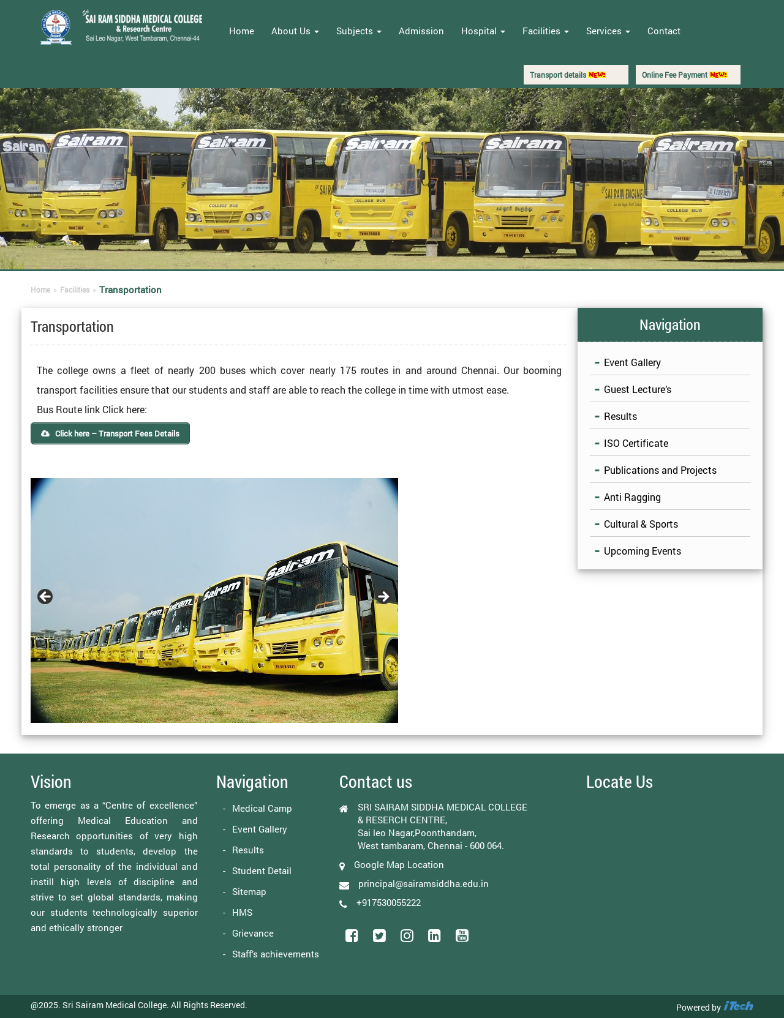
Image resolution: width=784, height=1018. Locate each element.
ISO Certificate (636, 442)
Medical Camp (262, 808)
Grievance (253, 933)
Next (383, 597)
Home (241, 30)
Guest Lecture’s (637, 389)
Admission (421, 30)
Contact (663, 30)
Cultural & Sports (641, 523)
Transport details (568, 75)
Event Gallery (632, 362)
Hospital (483, 30)
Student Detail (262, 870)
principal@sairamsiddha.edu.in (423, 883)
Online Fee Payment (684, 75)
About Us (295, 30)
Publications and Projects (660, 469)
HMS (242, 912)
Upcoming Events (642, 550)
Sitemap (249, 891)
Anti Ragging (632, 496)
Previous (46, 597)
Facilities (545, 30)
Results (620, 416)
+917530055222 (388, 902)
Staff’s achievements (275, 954)
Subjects (359, 30)
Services (608, 30)
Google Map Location (399, 864)
